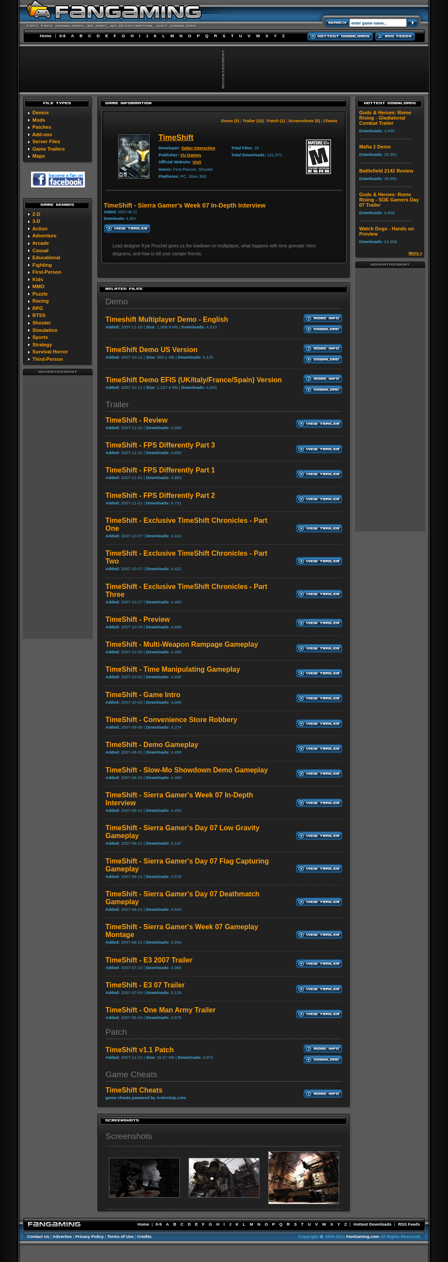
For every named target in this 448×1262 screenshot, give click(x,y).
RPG (37, 308)
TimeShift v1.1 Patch (139, 1050)
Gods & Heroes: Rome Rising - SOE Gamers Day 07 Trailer (389, 200)
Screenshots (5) (304, 120)
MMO (38, 286)
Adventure (44, 235)
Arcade (40, 243)
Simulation (44, 330)
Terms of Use (120, 1236)
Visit (196, 161)
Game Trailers (48, 149)
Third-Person (47, 359)
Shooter (41, 322)
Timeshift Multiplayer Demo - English (166, 319)
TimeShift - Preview (137, 619)
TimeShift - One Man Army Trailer (160, 1010)
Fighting (42, 265)
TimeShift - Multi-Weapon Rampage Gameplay (181, 644)
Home (46, 35)
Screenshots (128, 1136)
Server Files (46, 141)
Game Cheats (131, 1074)
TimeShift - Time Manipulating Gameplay (172, 669)
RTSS (39, 315)
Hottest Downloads (373, 1224)
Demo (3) (230, 120)
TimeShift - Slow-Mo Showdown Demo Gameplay (186, 770)
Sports (40, 337)
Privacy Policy (89, 1236)
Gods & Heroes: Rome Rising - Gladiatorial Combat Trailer (385, 118)
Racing (40, 300)
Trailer (117, 404)
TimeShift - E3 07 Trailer (145, 985)
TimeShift (175, 137)
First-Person (46, 272)
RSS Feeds (409, 1224)
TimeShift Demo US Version (151, 349)
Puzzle (40, 293)
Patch (116, 1031)
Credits (144, 1236)
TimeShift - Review (136, 420)
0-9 (63, 35)
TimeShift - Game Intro (142, 694)
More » (415, 252)
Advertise (62, 1236)
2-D (36, 214)
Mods (38, 120)
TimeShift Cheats (133, 1090)
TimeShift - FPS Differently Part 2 (160, 495)
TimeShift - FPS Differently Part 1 (160, 470)
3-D (36, 221)
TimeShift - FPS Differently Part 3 (160, 445)
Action (40, 228)
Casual (40, 250)
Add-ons (42, 134)
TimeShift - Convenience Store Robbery (171, 719)
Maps (38, 156)
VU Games (190, 154)
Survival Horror (50, 351)
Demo (116, 301)
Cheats (330, 120)
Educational (46, 257)
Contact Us (38, 1236)
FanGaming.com (362, 1236)
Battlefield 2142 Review (386, 170)
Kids (37, 279)
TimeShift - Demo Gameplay (151, 744)
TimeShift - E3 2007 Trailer (148, 960)
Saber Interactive (198, 147)
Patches (41, 127)
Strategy (42, 344)
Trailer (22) (253, 120)
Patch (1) (276, 120)
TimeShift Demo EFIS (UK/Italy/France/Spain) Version (193, 380)
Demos (40, 112)
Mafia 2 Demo (375, 146)
